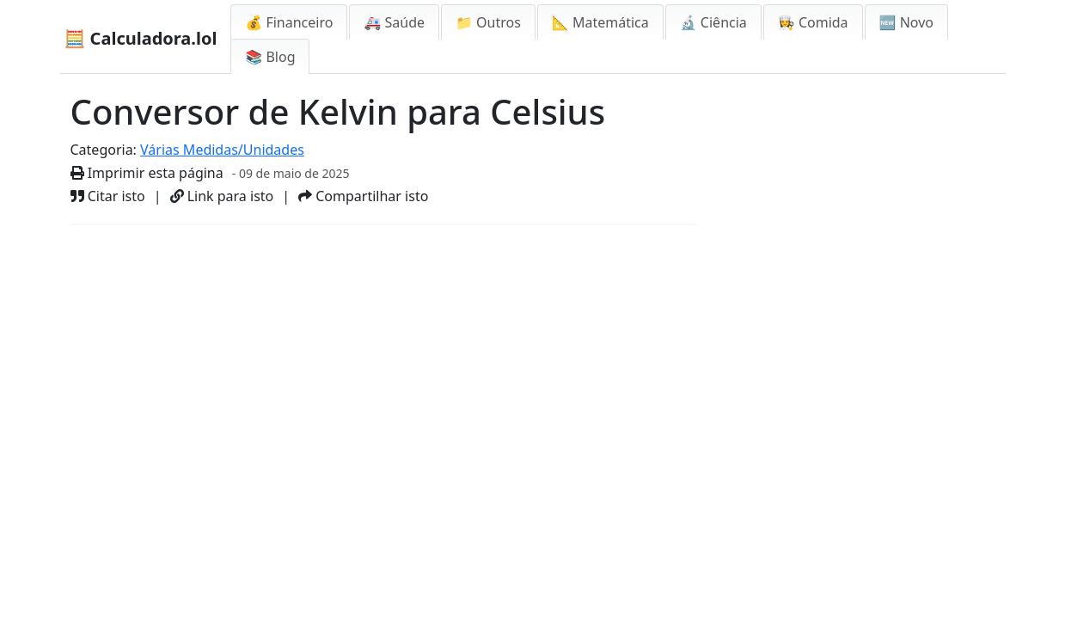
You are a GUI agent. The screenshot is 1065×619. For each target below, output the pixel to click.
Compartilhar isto (363, 196)
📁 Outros (488, 22)
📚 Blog (270, 56)
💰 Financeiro (289, 22)
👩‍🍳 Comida (813, 22)
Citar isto (107, 196)
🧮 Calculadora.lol (140, 38)
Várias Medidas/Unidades (222, 149)
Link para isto (222, 196)
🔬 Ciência (713, 22)
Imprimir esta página (146, 172)
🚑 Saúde (394, 22)
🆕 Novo (906, 22)
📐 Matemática (600, 22)
